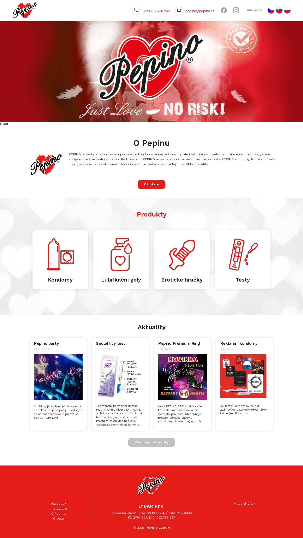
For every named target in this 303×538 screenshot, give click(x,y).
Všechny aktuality (152, 442)
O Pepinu (58, 513)
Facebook (58, 503)
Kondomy (60, 280)
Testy (243, 280)
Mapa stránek (244, 503)
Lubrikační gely (121, 280)
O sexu (58, 518)
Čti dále (151, 184)
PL (287, 10)
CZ (271, 10)
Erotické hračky (182, 280)
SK (279, 10)
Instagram (58, 508)
